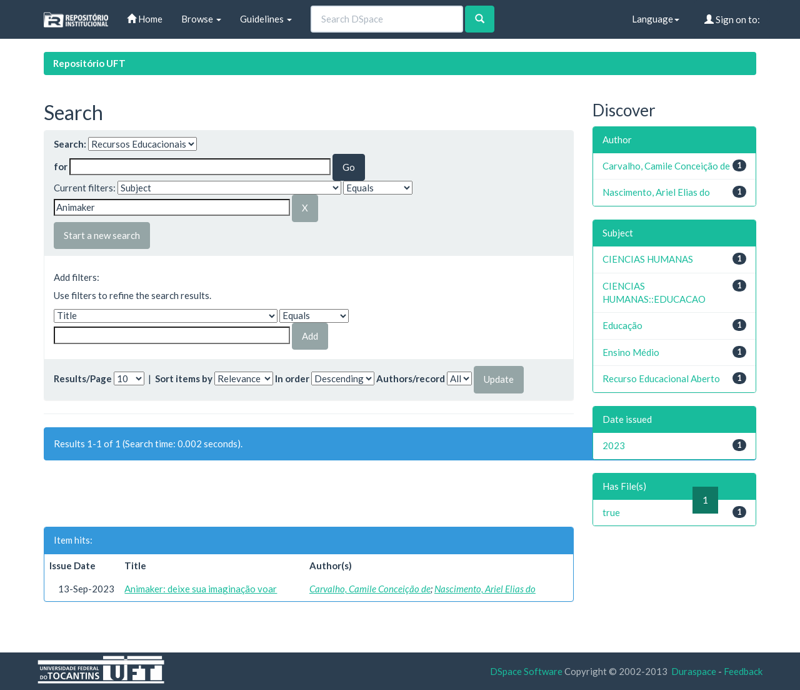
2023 (613, 445)
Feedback (743, 671)
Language (655, 18)
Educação (622, 325)
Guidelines (266, 18)
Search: (70, 144)
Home (144, 18)
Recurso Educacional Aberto (661, 378)
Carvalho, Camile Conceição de (370, 588)
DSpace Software (526, 671)
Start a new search (102, 235)
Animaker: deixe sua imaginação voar (200, 588)
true (611, 512)
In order (292, 378)
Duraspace (693, 671)
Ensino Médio (630, 352)
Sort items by (183, 378)
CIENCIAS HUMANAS (647, 259)
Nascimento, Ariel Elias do (485, 588)
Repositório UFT (89, 63)
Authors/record (410, 378)
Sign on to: (732, 19)
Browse (201, 18)
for (61, 166)
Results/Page (83, 378)
